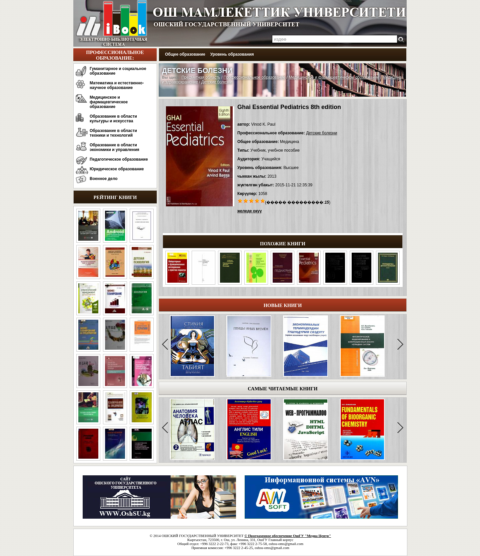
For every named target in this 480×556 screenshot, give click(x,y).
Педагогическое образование (119, 159)
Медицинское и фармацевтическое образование (109, 102)
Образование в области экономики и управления (114, 147)
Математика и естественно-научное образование (117, 85)
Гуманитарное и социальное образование (118, 71)
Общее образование (185, 54)
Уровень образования (232, 54)
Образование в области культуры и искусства (113, 118)
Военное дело (104, 178)
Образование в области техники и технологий (113, 133)
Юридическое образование (117, 169)
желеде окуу (249, 211)
